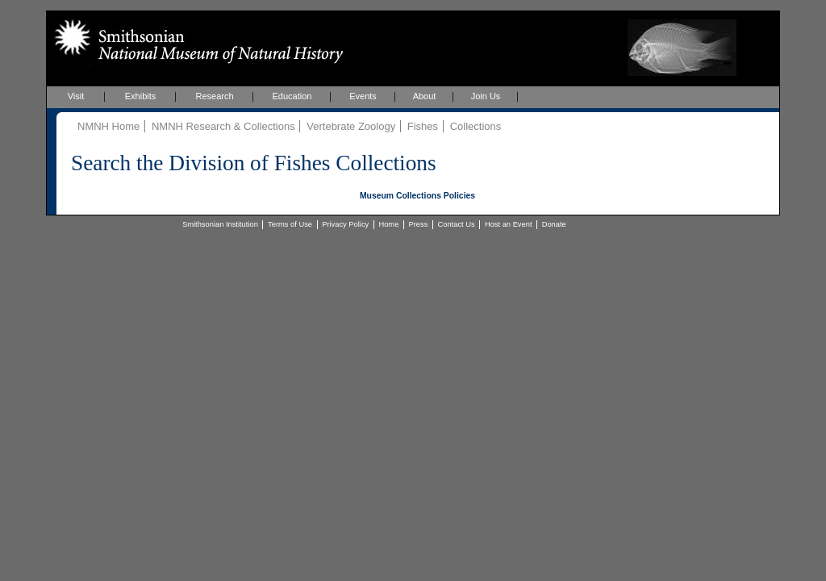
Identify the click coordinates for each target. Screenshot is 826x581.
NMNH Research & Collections (223, 126)
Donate (554, 224)
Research (214, 96)
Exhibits (140, 96)
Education (292, 96)
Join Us (486, 96)
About (424, 96)
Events (363, 96)
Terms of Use (290, 224)
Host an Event (508, 224)
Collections (476, 126)
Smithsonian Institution (220, 224)
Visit (76, 96)
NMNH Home (108, 126)
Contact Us (456, 224)
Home (388, 224)
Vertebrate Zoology (351, 126)
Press (418, 224)
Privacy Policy (345, 224)
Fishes (422, 126)
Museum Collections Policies (417, 195)
